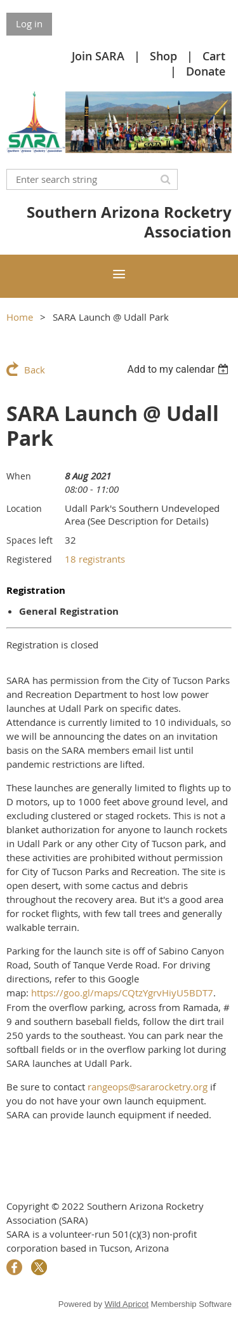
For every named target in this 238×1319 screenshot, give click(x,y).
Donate (205, 71)
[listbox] (179, 369)
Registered (29, 559)
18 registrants (95, 558)
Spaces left (29, 540)
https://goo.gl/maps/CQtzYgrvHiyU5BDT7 (122, 992)
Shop (163, 56)
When (18, 476)
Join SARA (98, 56)
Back (34, 369)
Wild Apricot (127, 1304)
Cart (213, 56)
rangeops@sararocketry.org (148, 1086)
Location (24, 508)
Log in (29, 23)
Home (19, 317)
